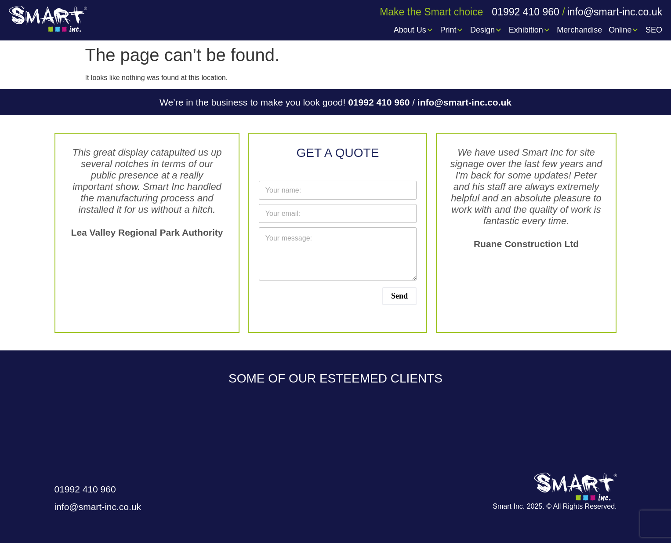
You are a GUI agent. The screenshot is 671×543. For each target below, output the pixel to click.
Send (399, 296)
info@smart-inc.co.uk (464, 102)
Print (452, 30)
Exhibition (530, 30)
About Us (414, 30)
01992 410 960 (380, 102)
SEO (654, 30)
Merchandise (579, 30)
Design (486, 30)
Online (624, 30)
